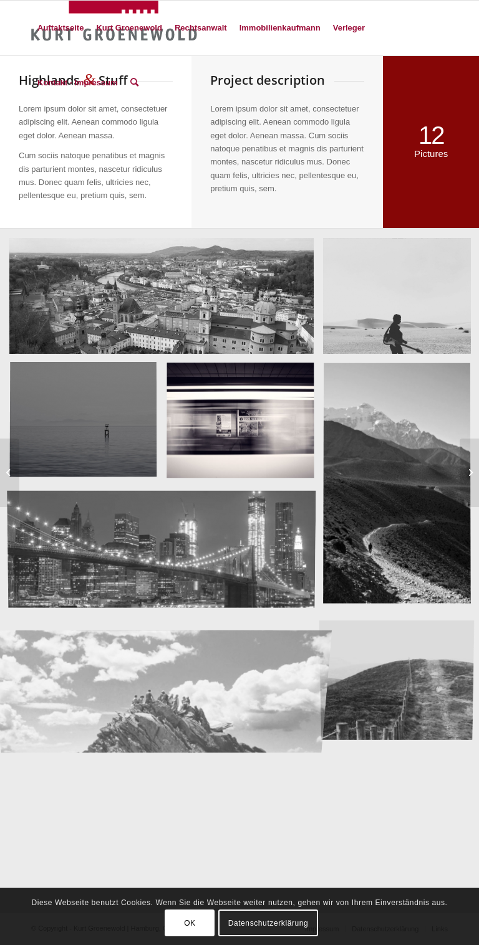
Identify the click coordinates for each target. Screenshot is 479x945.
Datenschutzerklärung (268, 923)
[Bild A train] (245, 425)
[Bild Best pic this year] (166, 551)
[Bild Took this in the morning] (88, 425)
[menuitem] (60, 28)
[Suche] (134, 82)
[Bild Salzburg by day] (166, 300)
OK (190, 923)
